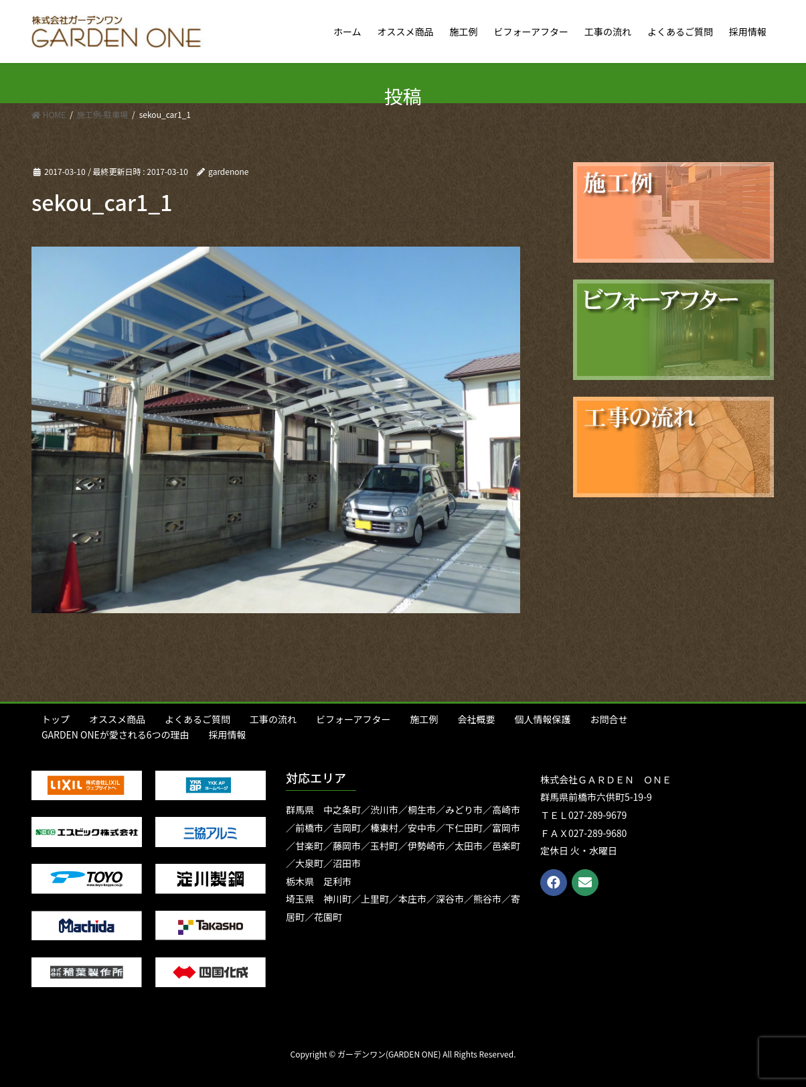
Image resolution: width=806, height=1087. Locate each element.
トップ (56, 719)
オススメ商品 (117, 719)
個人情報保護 (542, 719)
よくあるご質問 (197, 719)
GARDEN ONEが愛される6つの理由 (115, 734)
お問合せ (608, 719)
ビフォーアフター (353, 719)
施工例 (424, 719)
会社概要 (476, 719)
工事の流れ (273, 719)
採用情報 (227, 734)
